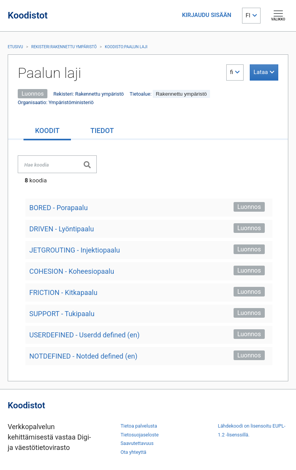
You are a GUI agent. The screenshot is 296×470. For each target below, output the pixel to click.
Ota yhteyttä (133, 452)
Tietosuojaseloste (140, 435)
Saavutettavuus (137, 443)
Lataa (261, 72)
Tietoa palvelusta (139, 426)
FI (248, 15)
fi (231, 72)
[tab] (47, 131)
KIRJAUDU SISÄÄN (206, 15)
